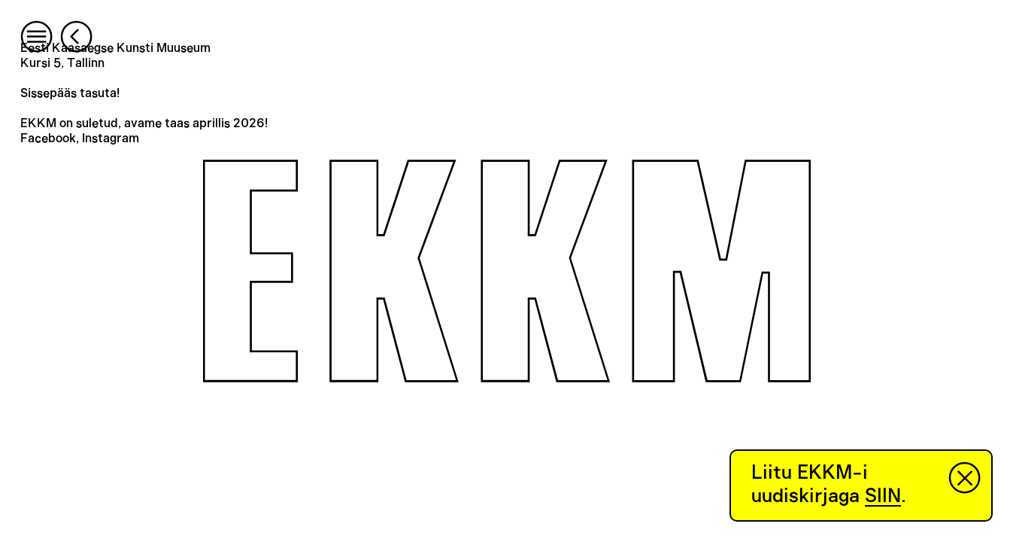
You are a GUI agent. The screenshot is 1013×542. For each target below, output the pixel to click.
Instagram (110, 138)
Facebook (48, 138)
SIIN (883, 496)
